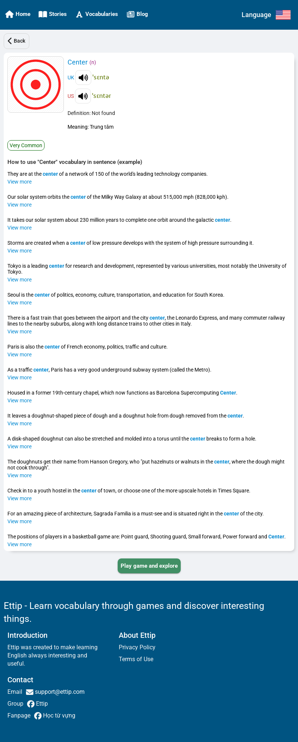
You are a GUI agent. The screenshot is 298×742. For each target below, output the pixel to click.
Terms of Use (136, 659)
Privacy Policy (137, 647)
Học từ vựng (58, 715)
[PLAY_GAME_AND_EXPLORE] (149, 565)
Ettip (41, 703)
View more (19, 182)
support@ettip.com (59, 691)
